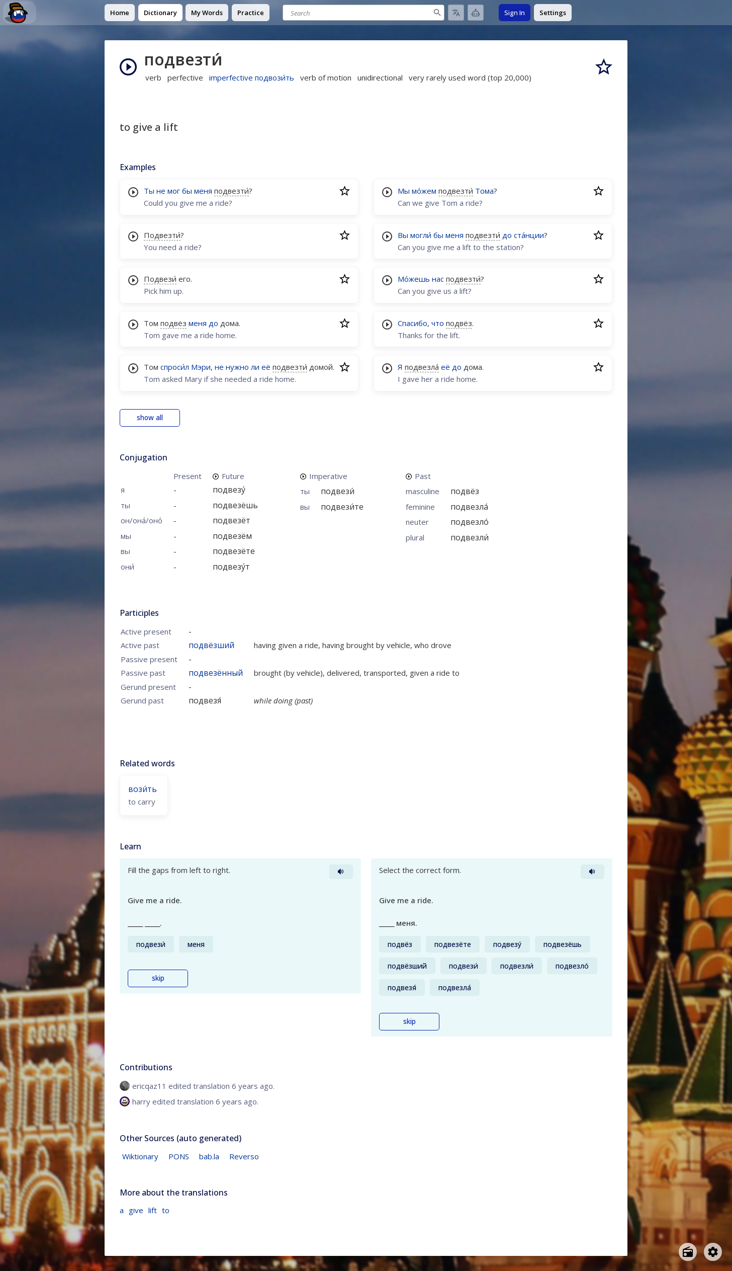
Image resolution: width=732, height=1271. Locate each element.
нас (438, 279)
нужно (237, 367)
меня (203, 191)
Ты (149, 191)
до (213, 323)
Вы (403, 235)
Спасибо (412, 323)
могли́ (420, 235)
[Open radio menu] (688, 1252)
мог (173, 191)
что (437, 323)
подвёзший (211, 645)
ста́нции (529, 235)
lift (152, 1210)
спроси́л (174, 367)
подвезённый (216, 672)
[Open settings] (713, 1252)
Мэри (201, 367)
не (160, 191)
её (265, 367)
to (165, 1210)
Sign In (514, 12)
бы (187, 191)
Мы (404, 191)
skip (158, 978)
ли (255, 367)
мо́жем (424, 191)
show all (150, 417)
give (136, 1210)
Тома (484, 191)
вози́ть (142, 789)
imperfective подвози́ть (251, 77)
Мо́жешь (414, 279)
